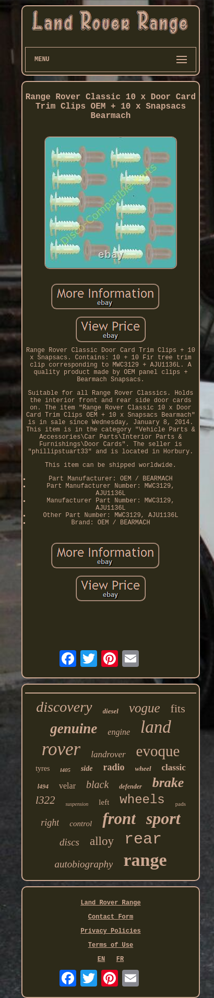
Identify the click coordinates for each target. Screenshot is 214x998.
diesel (110, 711)
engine (119, 731)
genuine (73, 728)
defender (130, 786)
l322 (45, 800)
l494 (43, 786)
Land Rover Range (110, 903)
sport (163, 818)
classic (174, 767)
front (119, 818)
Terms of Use (110, 945)
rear (143, 839)
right (50, 822)
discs (69, 842)
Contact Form (110, 917)
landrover (108, 754)
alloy (102, 841)
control (80, 823)
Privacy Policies (110, 931)
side (87, 768)
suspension (76, 804)
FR (120, 959)
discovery (64, 707)
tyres (42, 768)
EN (101, 959)
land (155, 727)
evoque (158, 751)
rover (61, 749)
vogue (144, 708)
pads (180, 804)
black (97, 784)
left (104, 802)
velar (67, 785)
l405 (65, 770)
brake (168, 782)
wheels (142, 800)
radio (113, 767)
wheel (143, 768)
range (145, 860)
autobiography (84, 864)
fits (178, 708)
